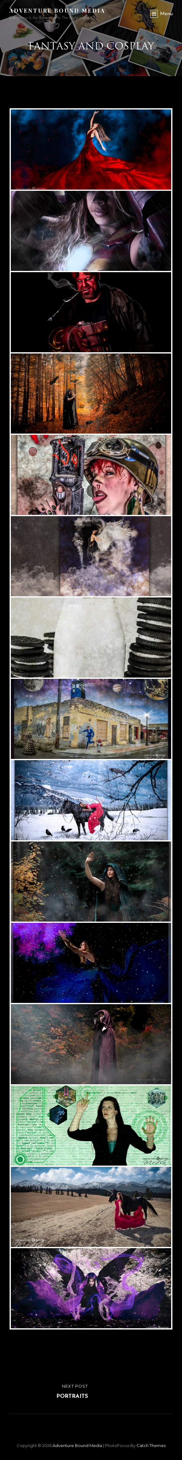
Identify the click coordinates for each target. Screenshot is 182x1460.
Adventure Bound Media (57, 10)
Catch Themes (151, 1445)
